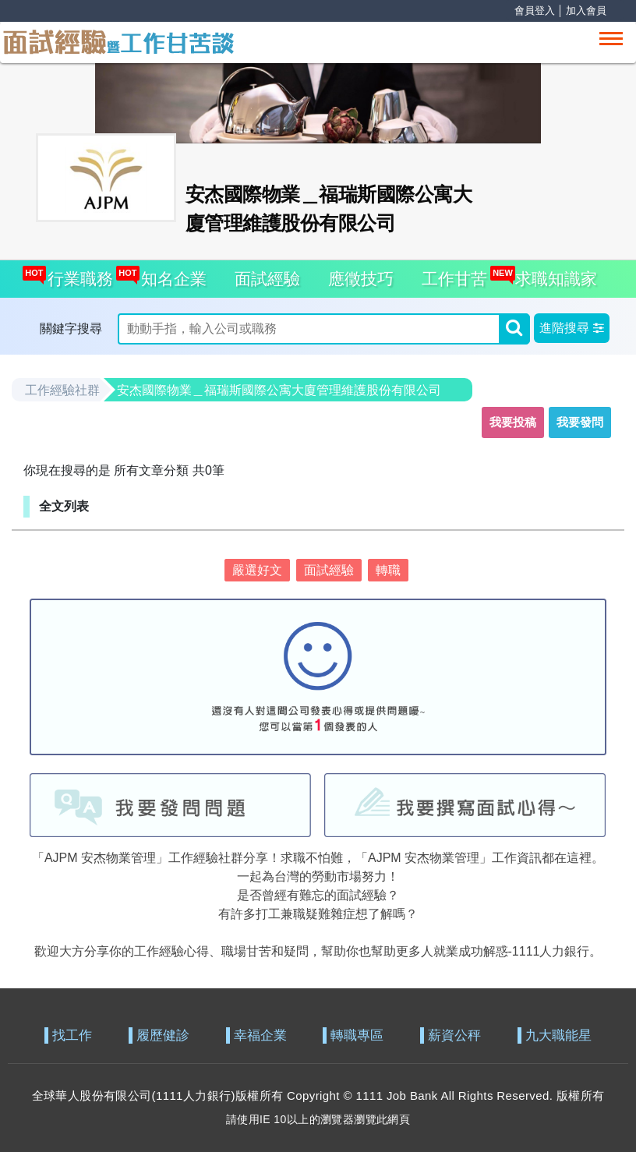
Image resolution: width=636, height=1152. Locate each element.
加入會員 (586, 10)
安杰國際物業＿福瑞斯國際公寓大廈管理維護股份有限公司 (279, 390)
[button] (572, 328)
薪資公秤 (454, 1035)
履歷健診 (162, 1035)
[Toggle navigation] (611, 39)
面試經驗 (267, 279)
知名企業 (169, 274)
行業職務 (76, 274)
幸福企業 (260, 1035)
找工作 (72, 1035)
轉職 (388, 570)
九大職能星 (558, 1035)
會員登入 (534, 10)
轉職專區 (356, 1035)
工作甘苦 (454, 279)
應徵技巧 (361, 279)
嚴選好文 (257, 570)
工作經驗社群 (62, 390)
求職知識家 (552, 274)
